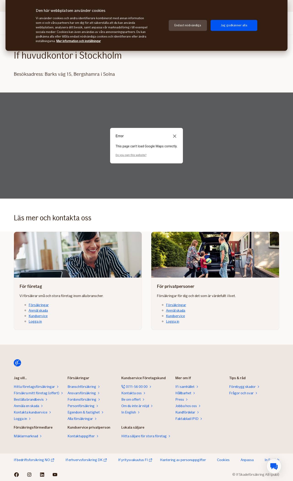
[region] (146, 25)
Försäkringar (39, 305)
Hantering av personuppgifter (183, 460)
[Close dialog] (174, 136)
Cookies (223, 460)
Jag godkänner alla (234, 25)
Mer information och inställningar (78, 41)
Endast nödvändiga (187, 25)
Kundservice (38, 316)
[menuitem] (274, 466)
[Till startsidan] (17, 363)
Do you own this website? (131, 155)
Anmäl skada (38, 310)
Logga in (35, 321)
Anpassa (247, 460)
